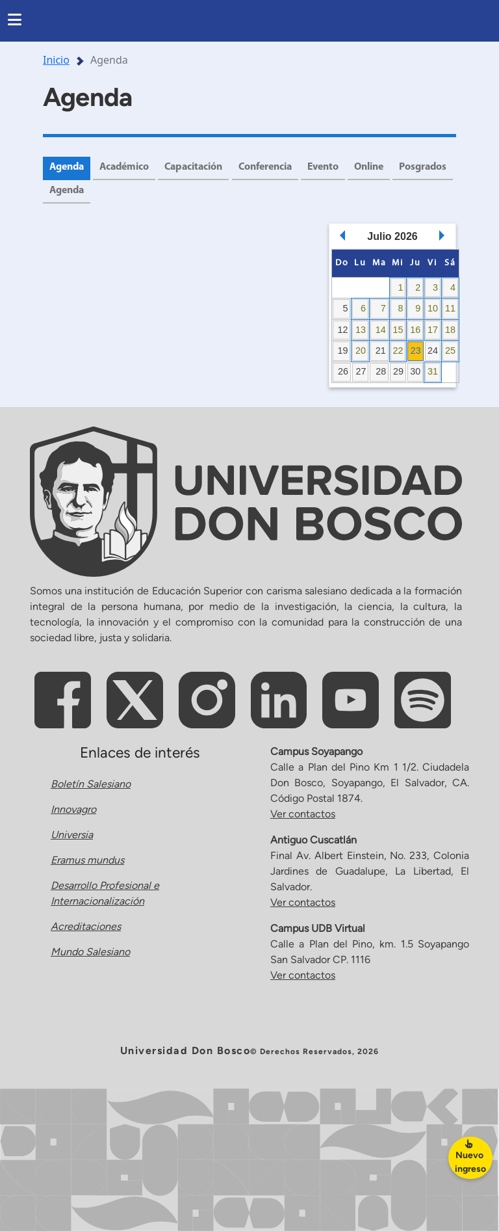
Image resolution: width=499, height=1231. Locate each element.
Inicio (56, 60)
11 (450, 308)
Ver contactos (302, 814)
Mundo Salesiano (90, 952)
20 (360, 350)
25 (450, 350)
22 (397, 350)
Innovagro (73, 810)
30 (415, 371)
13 (360, 329)
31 (433, 371)
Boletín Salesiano (91, 784)
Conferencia (269, 168)
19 (342, 350)
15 (397, 329)
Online (373, 168)
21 (381, 350)
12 (342, 329)
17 (433, 329)
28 (381, 371)
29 (398, 371)
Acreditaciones (86, 927)
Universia (72, 835)
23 (416, 350)
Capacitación (196, 168)
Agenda (67, 168)
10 (433, 308)
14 (381, 329)
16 (415, 329)
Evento (327, 168)
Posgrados (73, 191)
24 (433, 350)
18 (450, 329)
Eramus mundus (87, 860)
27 (361, 371)
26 (343, 371)
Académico (126, 168)
